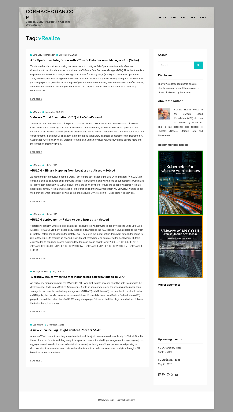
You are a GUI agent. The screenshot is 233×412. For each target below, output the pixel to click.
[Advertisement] (180, 305)
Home (163, 15)
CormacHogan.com (52, 13)
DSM (174, 15)
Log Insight (38, 321)
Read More (36, 95)
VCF (194, 15)
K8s (184, 15)
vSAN (204, 15)
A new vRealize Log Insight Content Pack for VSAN (66, 326)
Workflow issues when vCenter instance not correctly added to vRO (77, 273)
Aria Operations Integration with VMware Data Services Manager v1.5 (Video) (84, 56)
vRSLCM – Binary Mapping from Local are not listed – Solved (72, 167)
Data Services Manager (44, 51)
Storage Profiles (40, 267)
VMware (37, 108)
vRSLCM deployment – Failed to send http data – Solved (69, 216)
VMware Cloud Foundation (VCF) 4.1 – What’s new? (66, 113)
